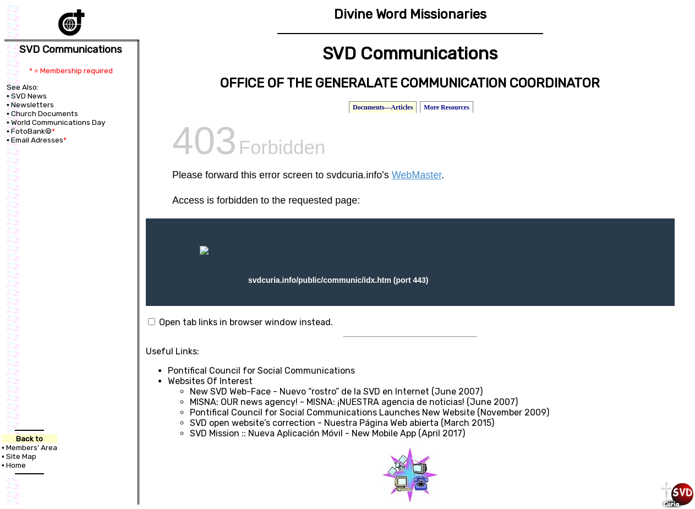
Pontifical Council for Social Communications (261, 370)
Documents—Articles (383, 107)
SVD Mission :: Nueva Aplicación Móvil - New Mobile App (303, 433)
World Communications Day (58, 122)
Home (16, 464)
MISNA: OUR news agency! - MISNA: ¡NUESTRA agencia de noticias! (327, 402)
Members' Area (31, 446)
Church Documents (44, 113)
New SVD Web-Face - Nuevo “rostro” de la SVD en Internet (309, 391)
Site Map (21, 455)
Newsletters (32, 104)
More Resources (446, 107)
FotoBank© (31, 131)
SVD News (29, 95)
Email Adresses (37, 139)
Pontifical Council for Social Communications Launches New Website (332, 412)
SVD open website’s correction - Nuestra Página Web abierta (314, 423)
